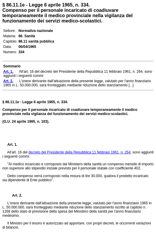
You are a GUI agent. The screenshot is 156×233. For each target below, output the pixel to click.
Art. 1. (12, 145)
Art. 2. (14, 195)
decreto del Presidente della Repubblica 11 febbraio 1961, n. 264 (79, 152)
